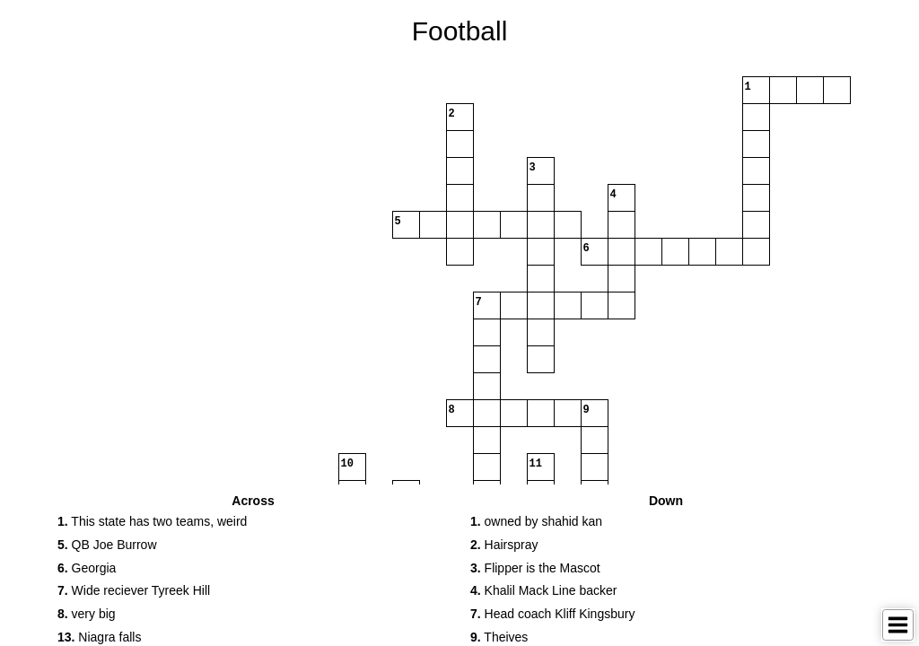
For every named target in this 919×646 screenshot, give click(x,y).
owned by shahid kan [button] (536, 521)
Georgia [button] (86, 568)
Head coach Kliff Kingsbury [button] (552, 614)
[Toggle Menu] (898, 625)
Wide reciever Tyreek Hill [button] (133, 590)
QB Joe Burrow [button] (107, 544)
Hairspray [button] (504, 544)
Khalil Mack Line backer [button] (543, 590)
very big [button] (86, 614)
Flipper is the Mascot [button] (535, 568)
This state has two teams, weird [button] (152, 521)
